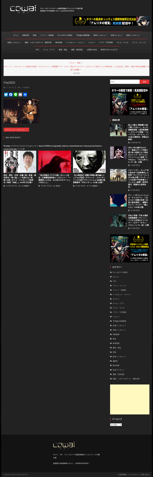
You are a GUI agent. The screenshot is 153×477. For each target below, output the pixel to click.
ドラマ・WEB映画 (106, 42)
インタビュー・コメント (75, 42)
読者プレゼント (117, 35)
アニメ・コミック (139, 42)
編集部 (115, 361)
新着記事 (25, 35)
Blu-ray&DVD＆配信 (65, 35)
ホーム (15, 35)
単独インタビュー (100, 35)
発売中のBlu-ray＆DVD (109, 50)
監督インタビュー (133, 35)
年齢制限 (116, 334)
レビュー (91, 42)
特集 (114, 352)
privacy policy (133, 475)
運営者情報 (122, 475)
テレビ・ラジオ (122, 42)
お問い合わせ (145, 475)
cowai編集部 (25, 87)
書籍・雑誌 (63, 50)
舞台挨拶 (58, 42)
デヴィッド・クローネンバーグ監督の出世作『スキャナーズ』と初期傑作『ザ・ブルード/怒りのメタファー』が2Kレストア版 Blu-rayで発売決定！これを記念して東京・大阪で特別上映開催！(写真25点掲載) (18, 130)
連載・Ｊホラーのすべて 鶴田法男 (38, 42)
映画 (34, 35)
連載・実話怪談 (77, 50)
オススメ (116, 299)
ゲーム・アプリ (49, 50)
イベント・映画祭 (47, 35)
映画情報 (116, 343)
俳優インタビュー (14, 42)
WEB (37, 50)
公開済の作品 (92, 50)
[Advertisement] (129, 399)
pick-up (115, 277)
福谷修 (57, 186)
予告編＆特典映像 (83, 35)
